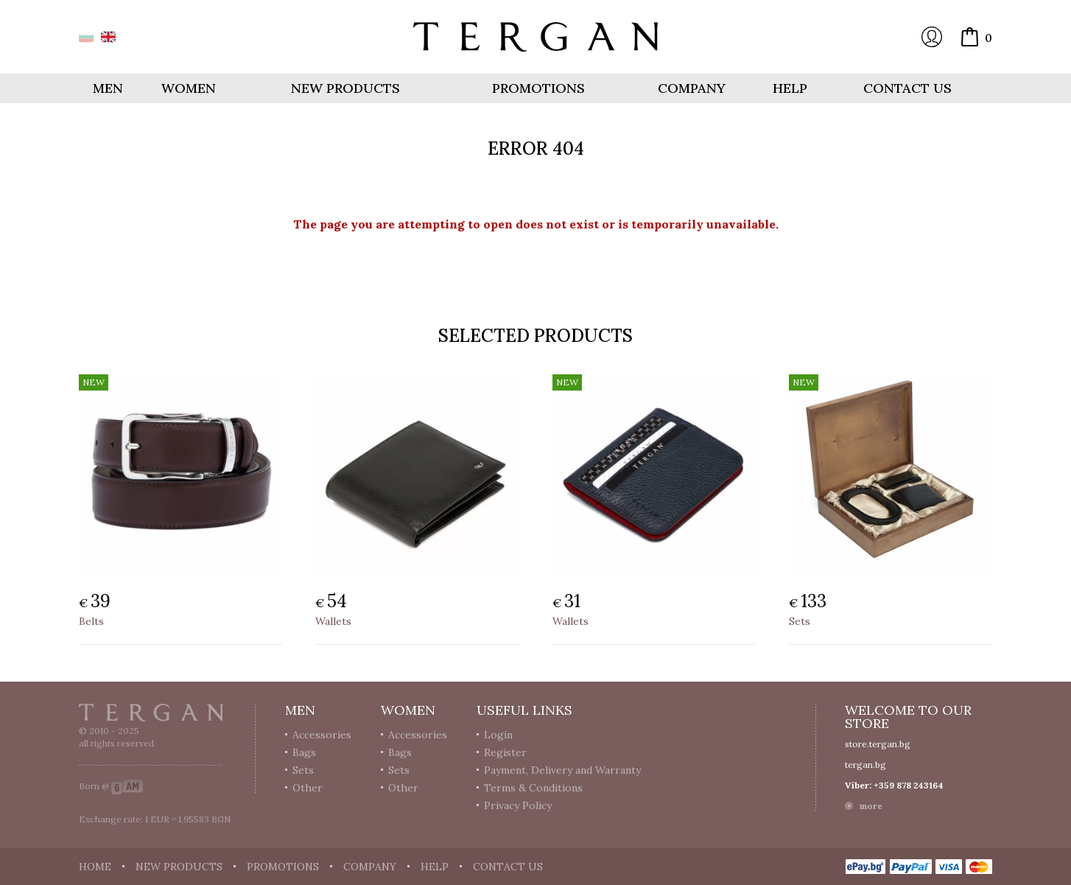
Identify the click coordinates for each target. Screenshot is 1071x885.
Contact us (907, 88)
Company (692, 88)
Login (932, 37)
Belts (91, 621)
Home (95, 866)
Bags (304, 752)
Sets (799, 621)
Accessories (321, 734)
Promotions (538, 88)
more (871, 805)
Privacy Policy (518, 805)
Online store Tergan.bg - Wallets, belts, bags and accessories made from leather (535, 37)
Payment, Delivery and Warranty (562, 770)
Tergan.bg (151, 712)
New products (345, 88)
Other (307, 787)
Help (790, 88)
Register (505, 752)
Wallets (333, 621)
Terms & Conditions (533, 787)
